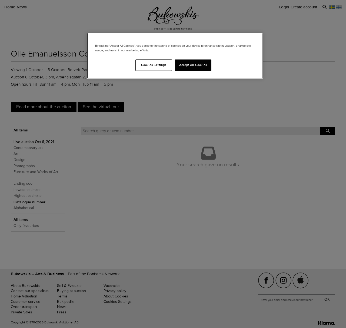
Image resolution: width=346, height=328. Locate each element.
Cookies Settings (153, 65)
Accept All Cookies (193, 65)
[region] (175, 56)
